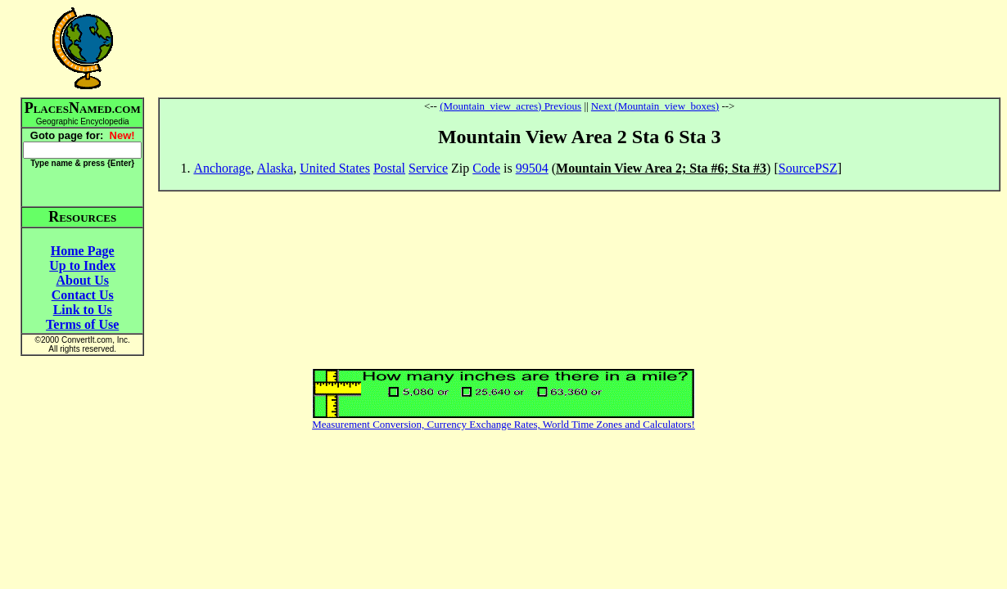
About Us (82, 280)
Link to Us (82, 310)
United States (335, 168)
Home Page (83, 251)
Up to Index (82, 265)
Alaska (275, 168)
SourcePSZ (808, 168)
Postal (389, 168)
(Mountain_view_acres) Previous (510, 106)
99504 (532, 168)
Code (486, 168)
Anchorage (222, 168)
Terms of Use (82, 324)
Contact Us (83, 295)
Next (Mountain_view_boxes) (655, 106)
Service (428, 168)
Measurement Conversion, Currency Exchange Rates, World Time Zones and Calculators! (503, 424)
